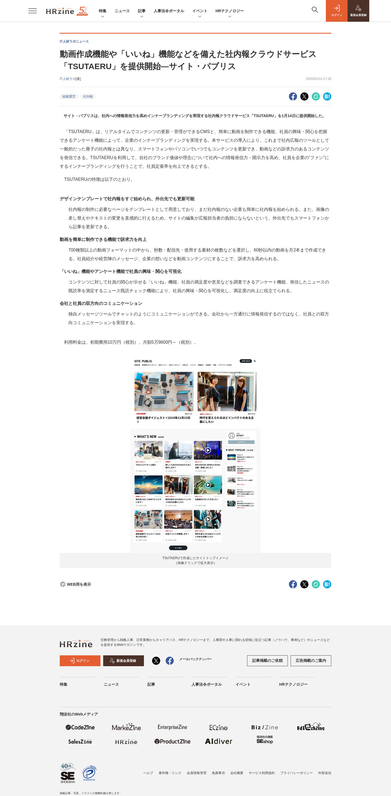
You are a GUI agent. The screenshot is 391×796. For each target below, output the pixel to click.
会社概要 (236, 773)
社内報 (88, 96)
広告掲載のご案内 (311, 660)
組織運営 (68, 96)
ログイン (79, 660)
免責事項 (218, 773)
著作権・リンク (170, 773)
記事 (142, 11)
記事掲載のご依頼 (267, 660)
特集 (102, 11)
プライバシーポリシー (296, 773)
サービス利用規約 (262, 773)
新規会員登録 (122, 660)
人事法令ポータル (169, 11)
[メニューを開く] (32, 11)
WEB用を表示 (75, 584)
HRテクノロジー (230, 11)
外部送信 (324, 773)
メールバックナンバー (195, 659)
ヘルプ (148, 773)
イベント (199, 11)
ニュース (122, 11)
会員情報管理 (196, 773)
